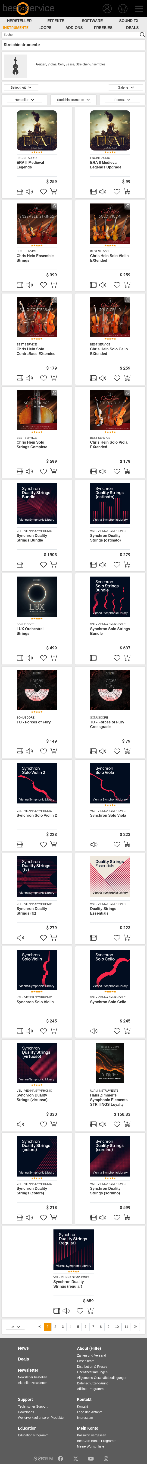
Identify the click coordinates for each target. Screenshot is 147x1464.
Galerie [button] (126, 87)
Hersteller (19, 21)
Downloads (26, 1412)
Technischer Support (33, 1406)
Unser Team (85, 1361)
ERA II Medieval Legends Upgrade (105, 165)
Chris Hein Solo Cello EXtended (109, 351)
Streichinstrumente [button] (73, 100)
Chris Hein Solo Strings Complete (32, 444)
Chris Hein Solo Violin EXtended (109, 258)
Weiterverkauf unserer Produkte (41, 1417)
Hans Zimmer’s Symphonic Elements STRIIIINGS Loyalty (109, 1099)
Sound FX (128, 21)
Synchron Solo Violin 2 (37, 815)
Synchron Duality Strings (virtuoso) (32, 1097)
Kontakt (82, 1406)
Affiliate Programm (90, 1389)
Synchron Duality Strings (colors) (32, 1191)
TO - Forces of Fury (34, 722)
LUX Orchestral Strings (30, 631)
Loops (44, 28)
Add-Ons (74, 28)
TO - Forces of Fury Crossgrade (107, 724)
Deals (132, 28)
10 (117, 1327)
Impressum (85, 1417)
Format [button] (122, 100)
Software (92, 21)
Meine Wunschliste (90, 1446)
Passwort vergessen (91, 1435)
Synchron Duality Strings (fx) (32, 911)
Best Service (27, 251)
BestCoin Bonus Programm (96, 1441)
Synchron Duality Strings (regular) (68, 1284)
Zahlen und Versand (91, 1355)
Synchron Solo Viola (108, 815)
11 (126, 1327)
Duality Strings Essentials (103, 911)
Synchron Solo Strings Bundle (110, 631)
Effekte (55, 21)
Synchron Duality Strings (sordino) (105, 1191)
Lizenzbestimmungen (92, 1372)
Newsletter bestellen (32, 1377)
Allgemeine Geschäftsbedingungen (102, 1378)
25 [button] (15, 1327)
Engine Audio (27, 158)
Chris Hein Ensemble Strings (35, 258)
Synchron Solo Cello (108, 1002)
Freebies (103, 28)
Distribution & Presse (92, 1366)
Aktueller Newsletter (32, 1383)
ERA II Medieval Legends (30, 165)
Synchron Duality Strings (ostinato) (105, 538)
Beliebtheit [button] (21, 87)
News (23, 1348)
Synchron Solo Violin (35, 1002)
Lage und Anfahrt (89, 1412)
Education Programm (33, 1435)
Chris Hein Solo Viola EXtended (109, 444)
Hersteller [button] (24, 100)
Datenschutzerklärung (93, 1383)
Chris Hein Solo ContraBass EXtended (36, 351)
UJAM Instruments (104, 1090)
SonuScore (25, 624)
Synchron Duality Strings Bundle (32, 538)
